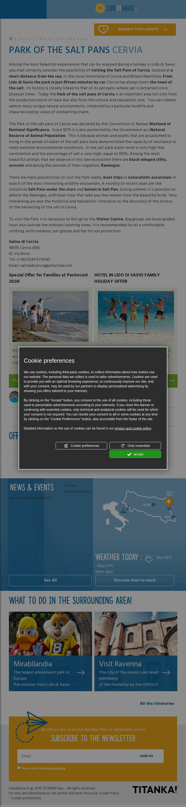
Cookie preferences (81, 446)
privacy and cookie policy (133, 428)
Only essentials (135, 446)
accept (135, 454)
